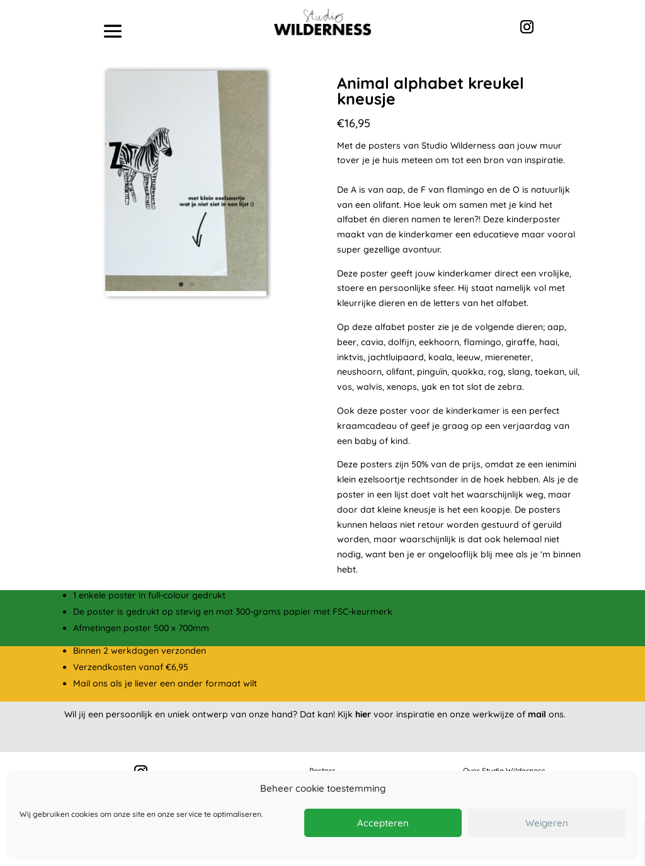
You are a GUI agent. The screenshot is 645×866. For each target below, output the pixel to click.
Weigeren (546, 823)
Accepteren (383, 823)
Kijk (354, 714)
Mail (81, 683)
